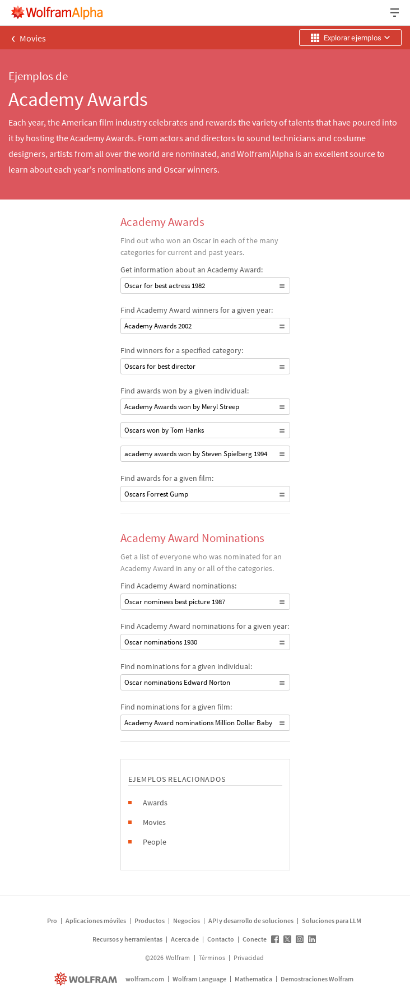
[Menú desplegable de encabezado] (395, 12)
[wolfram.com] (87, 979)
